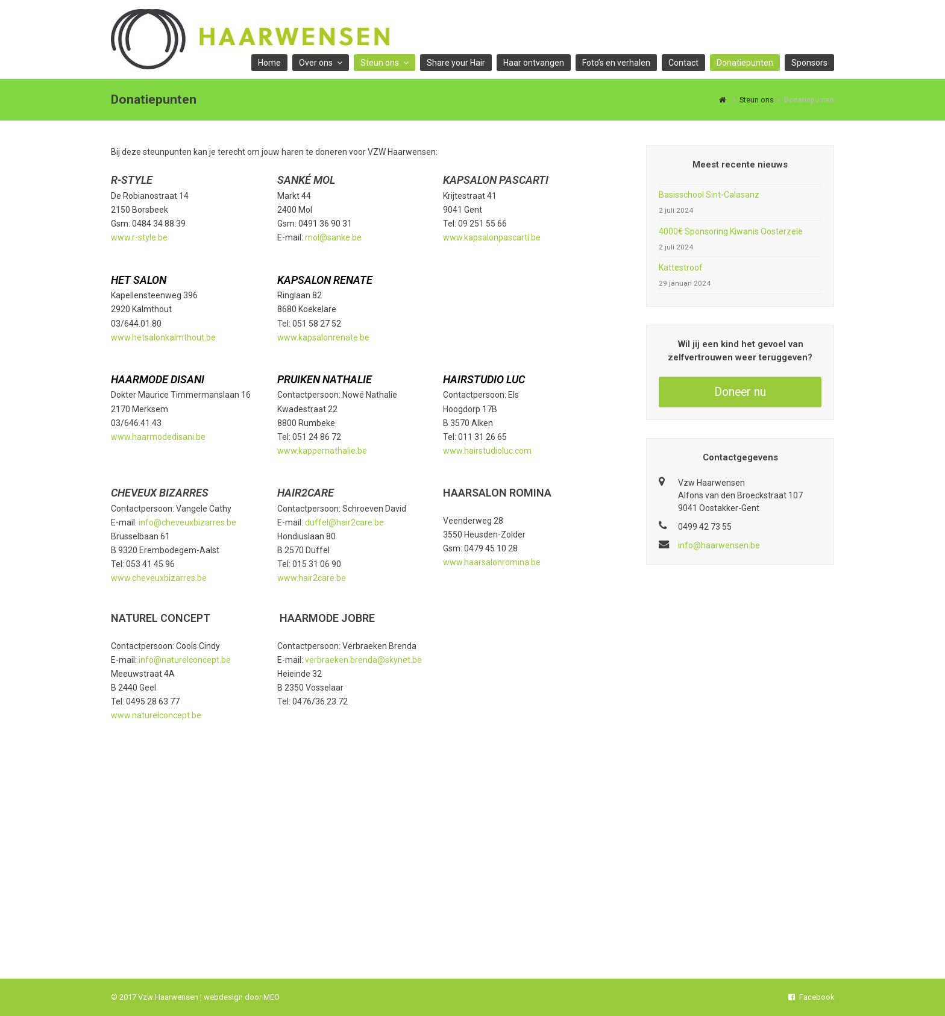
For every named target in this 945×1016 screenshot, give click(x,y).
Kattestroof (681, 267)
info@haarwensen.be (719, 545)
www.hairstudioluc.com (487, 451)
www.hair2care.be (311, 578)
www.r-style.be (139, 237)
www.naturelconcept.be (156, 715)
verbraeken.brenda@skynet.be (363, 660)
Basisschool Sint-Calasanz (709, 194)
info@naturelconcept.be (185, 660)
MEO (271, 997)
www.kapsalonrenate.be (323, 337)
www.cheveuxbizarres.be (159, 578)
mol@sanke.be (333, 237)
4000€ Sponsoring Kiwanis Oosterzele (731, 231)
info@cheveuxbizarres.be (187, 522)
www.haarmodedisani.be (158, 437)
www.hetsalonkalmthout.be (163, 337)
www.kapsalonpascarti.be (492, 237)
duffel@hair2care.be (344, 522)
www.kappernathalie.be (322, 451)
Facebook (811, 997)
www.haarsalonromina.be (492, 562)
